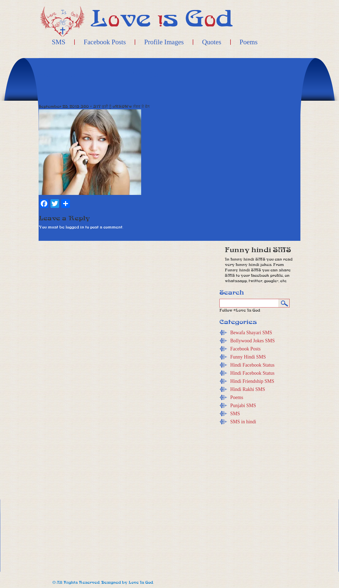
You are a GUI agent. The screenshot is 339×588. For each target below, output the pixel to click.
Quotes (211, 42)
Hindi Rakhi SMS (247, 389)
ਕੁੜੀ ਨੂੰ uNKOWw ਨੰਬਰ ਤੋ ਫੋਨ (126, 106)
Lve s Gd (162, 19)
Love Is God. (141, 582)
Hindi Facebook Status (252, 365)
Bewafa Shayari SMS (251, 332)
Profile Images (164, 42)
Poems (249, 42)
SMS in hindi (243, 421)
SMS (58, 42)
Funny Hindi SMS (248, 357)
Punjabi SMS (243, 405)
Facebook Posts (105, 42)
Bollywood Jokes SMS (252, 340)
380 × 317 (90, 106)
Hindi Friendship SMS (252, 381)
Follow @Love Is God (239, 310)
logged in (75, 227)
